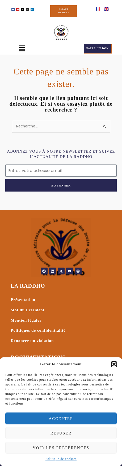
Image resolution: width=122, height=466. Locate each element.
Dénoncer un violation (32, 341)
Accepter (61, 418)
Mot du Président (28, 310)
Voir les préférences (61, 448)
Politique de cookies (61, 459)
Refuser (61, 433)
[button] (114, 364)
